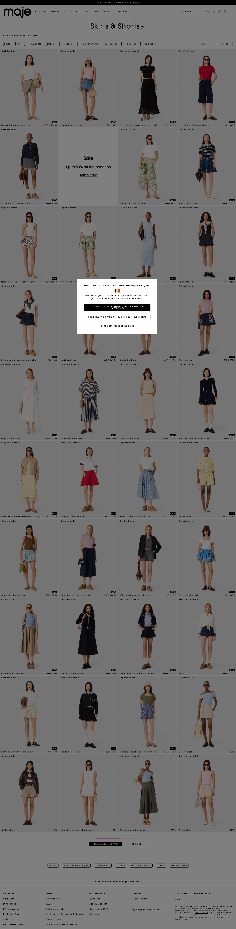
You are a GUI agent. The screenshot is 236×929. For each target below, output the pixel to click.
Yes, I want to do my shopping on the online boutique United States (118, 307)
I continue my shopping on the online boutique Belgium (118, 317)
